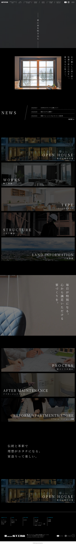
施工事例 (2, 523)
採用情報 (49, 521)
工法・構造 (36, 519)
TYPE (13, 517)
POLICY (36, 517)
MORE (70, 119)
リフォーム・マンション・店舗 (40, 523)
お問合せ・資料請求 (38, 525)
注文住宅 (13, 521)
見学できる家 (3, 522)
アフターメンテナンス (38, 522)
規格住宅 (13, 522)
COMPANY (50, 517)
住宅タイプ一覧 (14, 519)
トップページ (3, 519)
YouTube (60, 536)
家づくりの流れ (4, 521)
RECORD (26, 517)
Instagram (68, 536)
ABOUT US (4, 517)
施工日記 (25, 519)
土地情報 (36, 521)
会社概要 (49, 519)
